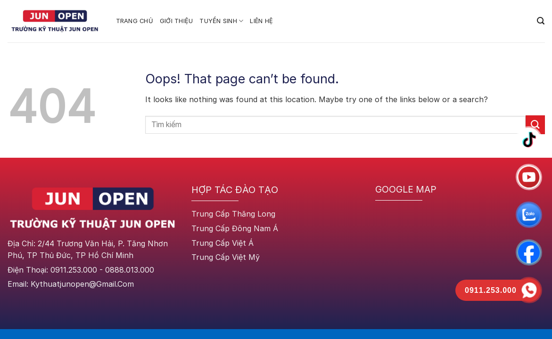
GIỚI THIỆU (176, 20)
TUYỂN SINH (221, 20)
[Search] (540, 21)
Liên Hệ (261, 20)
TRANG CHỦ (134, 20)
